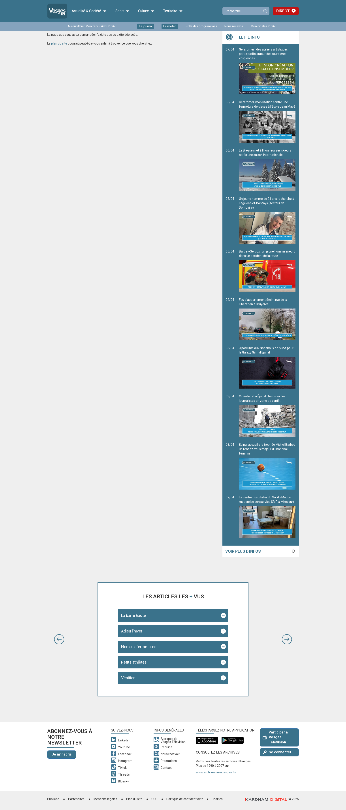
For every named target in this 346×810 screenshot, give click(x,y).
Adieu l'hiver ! (132, 631)
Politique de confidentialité (184, 799)
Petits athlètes (134, 662)
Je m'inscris (62, 754)
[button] (59, 639)
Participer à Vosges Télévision (275, 737)
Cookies (217, 799)
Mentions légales (105, 799)
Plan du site (134, 799)
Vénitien (128, 677)
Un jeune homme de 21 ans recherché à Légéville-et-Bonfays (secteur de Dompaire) (267, 220)
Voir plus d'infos (243, 551)
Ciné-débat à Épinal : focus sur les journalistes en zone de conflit (267, 416)
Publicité (53, 799)
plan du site (59, 43)
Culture (146, 11)
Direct (283, 11)
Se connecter (277, 752)
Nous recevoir (233, 26)
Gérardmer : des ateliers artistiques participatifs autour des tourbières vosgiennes (267, 71)
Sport (122, 11)
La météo (170, 26)
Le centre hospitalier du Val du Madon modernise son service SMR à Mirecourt (267, 517)
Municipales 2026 (263, 26)
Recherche (265, 11)
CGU (154, 799)
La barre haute (133, 615)
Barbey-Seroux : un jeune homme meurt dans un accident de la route (267, 271)
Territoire (173, 11)
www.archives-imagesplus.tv (216, 772)
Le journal (145, 26)
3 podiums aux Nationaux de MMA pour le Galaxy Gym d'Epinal (267, 367)
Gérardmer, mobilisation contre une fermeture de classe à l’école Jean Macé (267, 121)
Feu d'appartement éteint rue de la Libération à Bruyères (267, 319)
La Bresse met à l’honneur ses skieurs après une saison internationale (267, 170)
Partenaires (76, 799)
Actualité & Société (89, 11)
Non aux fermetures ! (139, 646)
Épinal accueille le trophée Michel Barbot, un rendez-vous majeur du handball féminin (267, 466)
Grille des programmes (201, 26)
